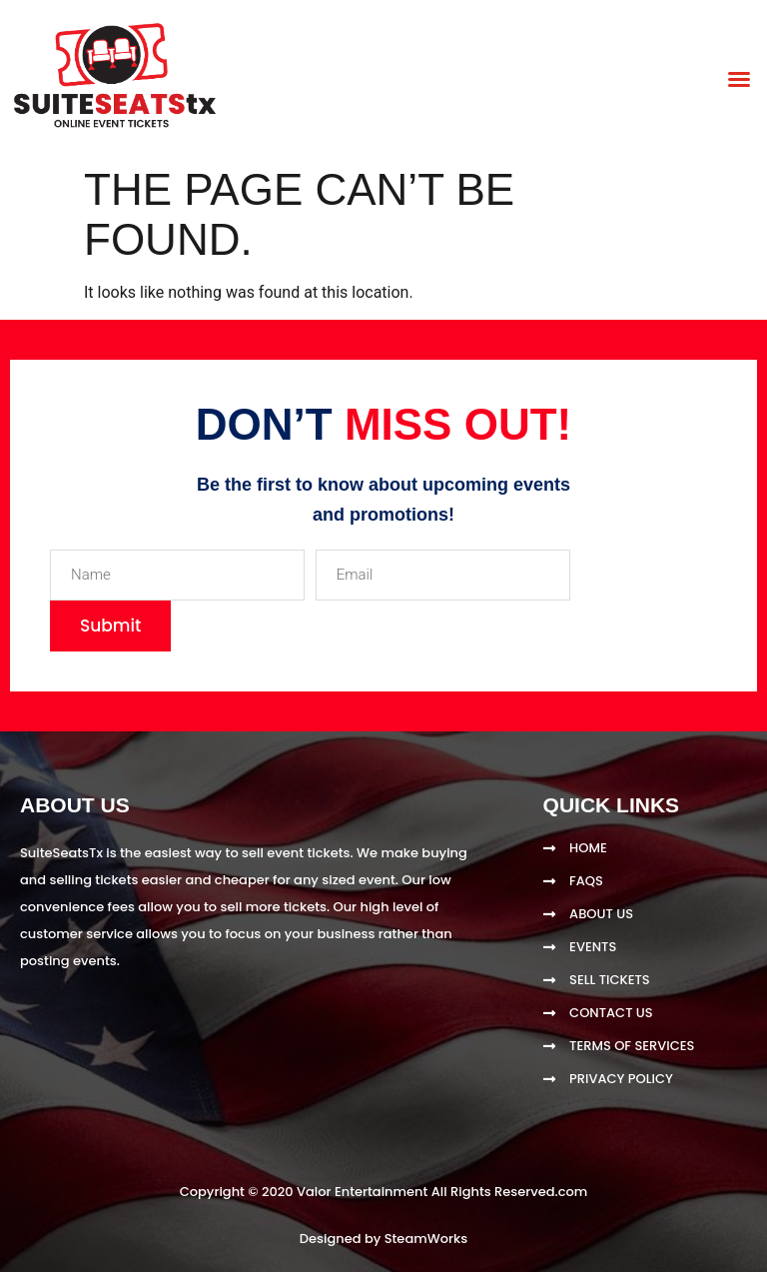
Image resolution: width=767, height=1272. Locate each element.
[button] (739, 79)
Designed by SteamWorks (383, 1238)
